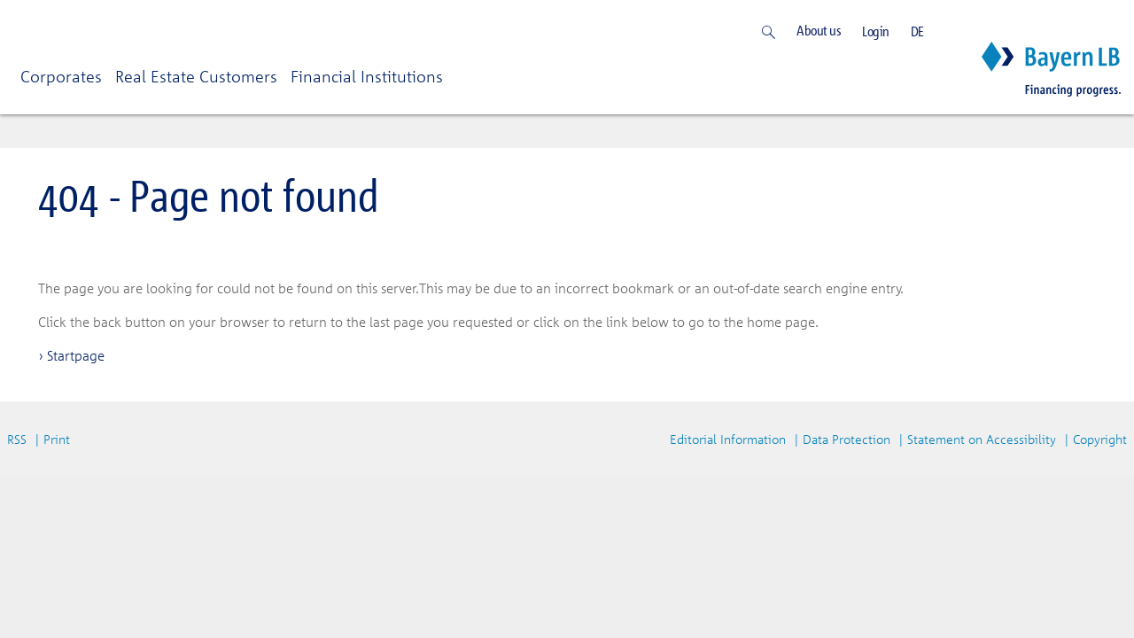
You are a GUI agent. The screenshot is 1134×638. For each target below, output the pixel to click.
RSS (17, 439)
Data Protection (846, 439)
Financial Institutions (367, 76)
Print (56, 439)
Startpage (76, 355)
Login (875, 31)
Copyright (1100, 439)
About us (818, 30)
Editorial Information (728, 439)
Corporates (61, 76)
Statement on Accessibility (981, 439)
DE (917, 31)
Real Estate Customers (196, 76)
